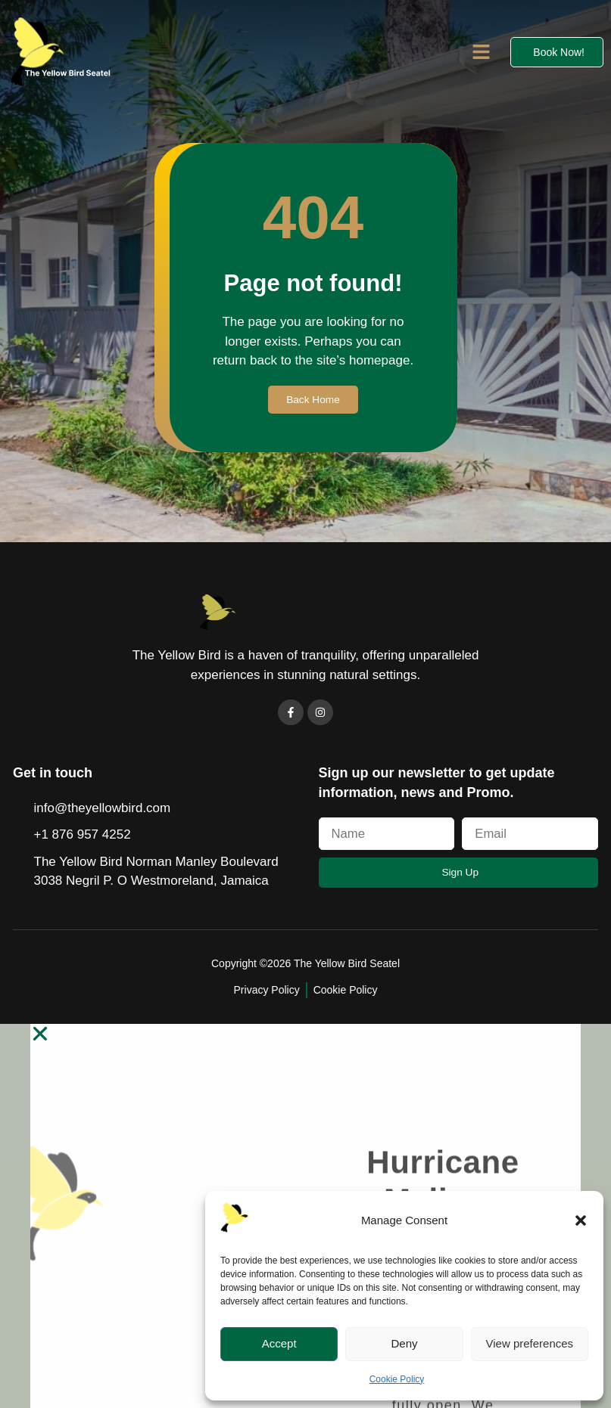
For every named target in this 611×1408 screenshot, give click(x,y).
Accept (279, 1343)
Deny (404, 1343)
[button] (580, 1220)
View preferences (530, 1343)
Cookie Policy (397, 1379)
